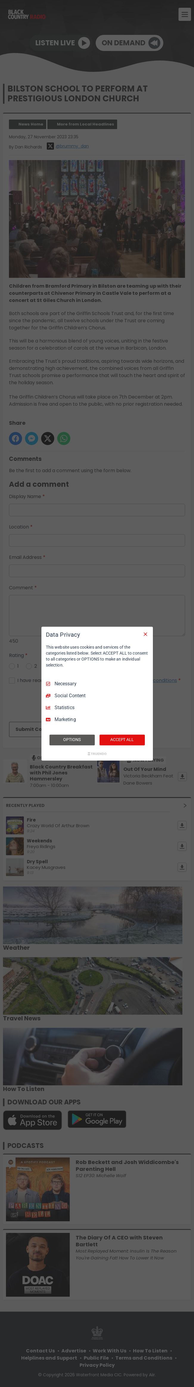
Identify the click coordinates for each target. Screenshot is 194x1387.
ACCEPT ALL (122, 739)
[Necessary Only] (145, 634)
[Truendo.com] (97, 753)
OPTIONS (71, 739)
